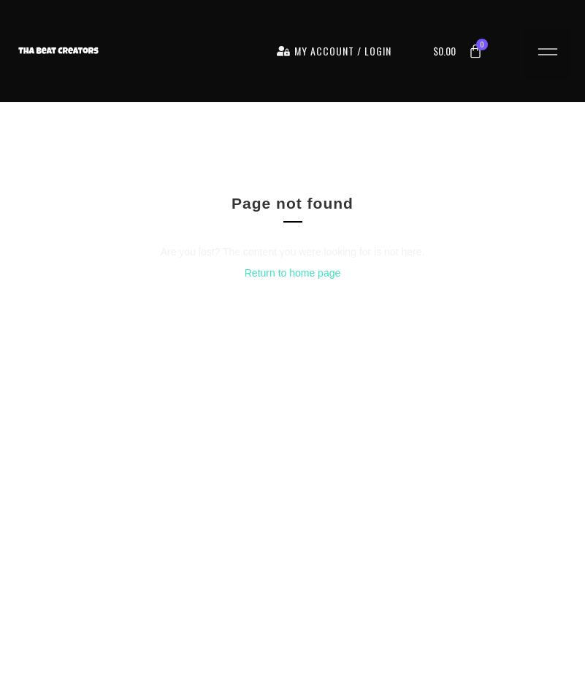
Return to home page (293, 273)
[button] (547, 54)
